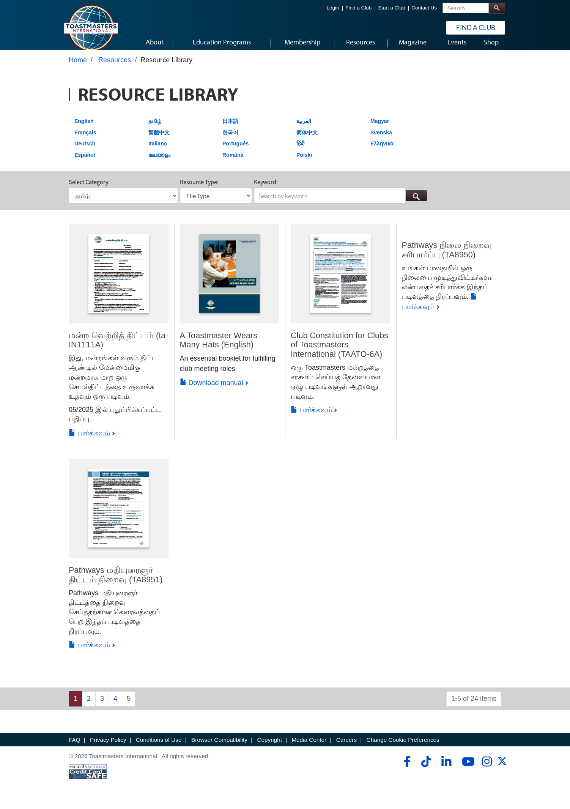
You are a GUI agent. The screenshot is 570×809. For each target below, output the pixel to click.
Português (235, 151)
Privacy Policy (108, 747)
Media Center (308, 747)
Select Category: (89, 189)
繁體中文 (159, 139)
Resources (114, 67)
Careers (346, 747)
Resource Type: (199, 189)
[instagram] (486, 768)
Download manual (211, 390)
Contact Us (424, 8)
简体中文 (307, 139)
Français (85, 139)
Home (78, 67)
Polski (304, 162)
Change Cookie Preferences (403, 747)
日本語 (230, 128)
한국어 (230, 139)
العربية (303, 128)
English (84, 128)
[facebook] (405, 768)
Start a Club (391, 8)
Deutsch (84, 151)
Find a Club (358, 8)
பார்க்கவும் (89, 440)
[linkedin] (446, 768)
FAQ (74, 747)
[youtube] (466, 768)
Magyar (379, 128)
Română (232, 162)
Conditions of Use (159, 747)
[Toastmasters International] (90, 27)
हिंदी (300, 151)
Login (333, 8)
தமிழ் (154, 128)
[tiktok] (426, 768)
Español (84, 162)
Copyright (269, 747)
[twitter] (502, 771)
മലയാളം (159, 162)
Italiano (157, 151)
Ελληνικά (382, 151)
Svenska (381, 139)
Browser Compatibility (219, 747)
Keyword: (266, 189)
